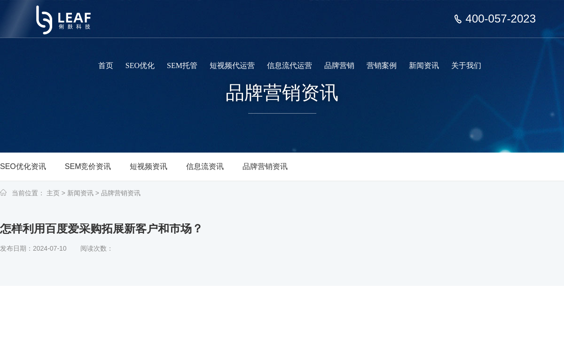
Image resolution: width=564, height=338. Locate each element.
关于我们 (466, 65)
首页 (105, 65)
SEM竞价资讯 (88, 166)
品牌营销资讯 (265, 166)
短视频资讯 (148, 166)
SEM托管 (182, 65)
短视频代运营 (232, 65)
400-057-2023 (501, 18)
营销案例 (382, 65)
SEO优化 (140, 65)
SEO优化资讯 (23, 166)
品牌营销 (339, 65)
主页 (53, 193)
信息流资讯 (205, 166)
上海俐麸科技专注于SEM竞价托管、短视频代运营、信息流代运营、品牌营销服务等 (69, 13)
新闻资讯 (424, 65)
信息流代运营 (289, 65)
